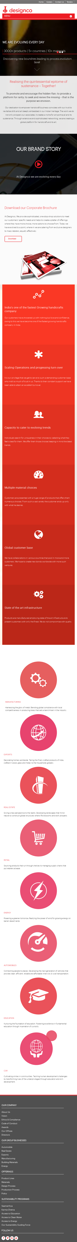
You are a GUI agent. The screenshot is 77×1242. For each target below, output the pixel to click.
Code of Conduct (9, 1123)
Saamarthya (7, 1206)
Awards (5, 1127)
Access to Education (11, 1214)
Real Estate (6, 1151)
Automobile (7, 1147)
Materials (6, 1182)
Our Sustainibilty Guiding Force (16, 1225)
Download (12, 239)
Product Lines (8, 1178)
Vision (4, 1116)
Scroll (37, 62)
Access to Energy (9, 1221)
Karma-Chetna (8, 1210)
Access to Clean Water (12, 1217)
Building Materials (10, 1162)
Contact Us (59, 2)
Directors (6, 1135)
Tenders (70, 2)
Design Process (8, 1186)
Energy (5, 1166)
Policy (4, 1194)
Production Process (10, 1190)
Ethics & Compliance (11, 1120)
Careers (49, 2)
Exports (5, 1155)
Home (41, 2)
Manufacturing (8, 1159)
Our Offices (7, 1131)
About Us (6, 1112)
